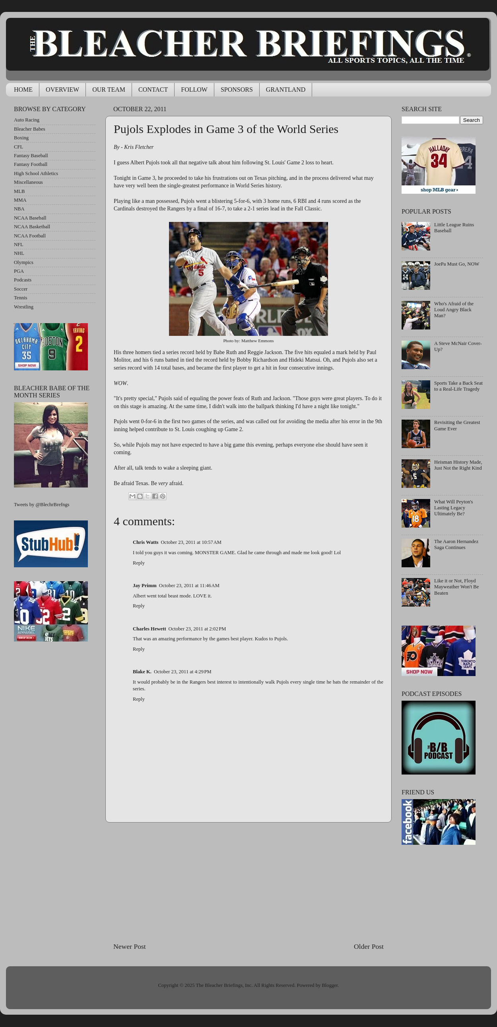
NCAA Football (30, 236)
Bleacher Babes (29, 129)
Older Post (369, 946)
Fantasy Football (30, 164)
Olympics (23, 262)
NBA (19, 209)
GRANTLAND (286, 89)
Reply (139, 563)
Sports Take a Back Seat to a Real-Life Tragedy (458, 386)
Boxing (21, 138)
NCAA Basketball (32, 226)
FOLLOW (194, 89)
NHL (19, 253)
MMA (20, 200)
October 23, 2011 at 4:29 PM (183, 671)
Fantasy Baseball (31, 155)
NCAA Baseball (30, 218)
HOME (23, 89)
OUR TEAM (108, 89)
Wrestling (23, 307)
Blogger (330, 985)
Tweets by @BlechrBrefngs (41, 504)
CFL (18, 147)
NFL (18, 244)
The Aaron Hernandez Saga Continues (456, 544)
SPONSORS (237, 89)
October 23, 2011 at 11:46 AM (189, 585)
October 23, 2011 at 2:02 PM (197, 629)
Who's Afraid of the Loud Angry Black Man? (454, 309)
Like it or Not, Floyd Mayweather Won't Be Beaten (456, 586)
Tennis (20, 298)
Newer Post (129, 946)
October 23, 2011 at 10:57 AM (191, 542)
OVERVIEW (62, 89)
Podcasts (22, 280)
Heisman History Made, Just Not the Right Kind (458, 465)
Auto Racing (26, 120)
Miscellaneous (28, 182)
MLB (19, 191)
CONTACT (153, 89)
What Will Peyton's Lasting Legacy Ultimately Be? (453, 507)
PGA (19, 271)
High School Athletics (36, 173)
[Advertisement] (248, 882)
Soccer (20, 289)
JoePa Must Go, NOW (456, 264)
